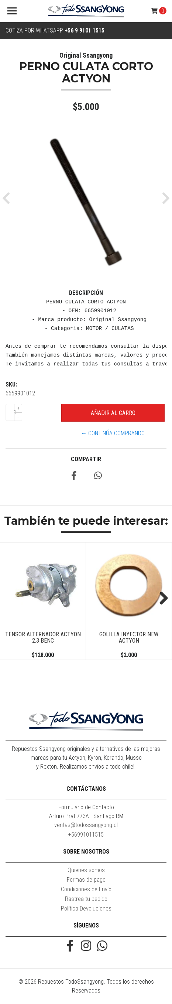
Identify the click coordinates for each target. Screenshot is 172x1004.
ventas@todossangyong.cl (86, 824)
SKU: (11, 384)
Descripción (86, 292)
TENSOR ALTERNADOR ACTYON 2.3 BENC (43, 637)
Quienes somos (86, 870)
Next (161, 598)
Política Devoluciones (86, 908)
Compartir (86, 459)
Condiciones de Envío (86, 889)
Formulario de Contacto (86, 807)
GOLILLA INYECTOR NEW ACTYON (128, 637)
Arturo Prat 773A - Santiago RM (86, 816)
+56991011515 (86, 834)
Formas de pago (86, 879)
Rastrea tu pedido (86, 898)
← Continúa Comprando (113, 433)
